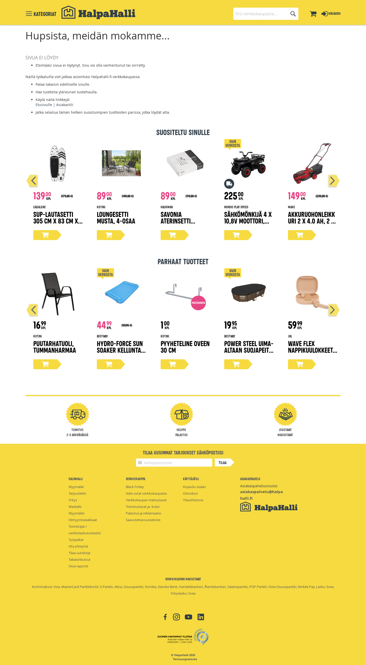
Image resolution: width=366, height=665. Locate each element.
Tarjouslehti (77, 493)
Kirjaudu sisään (194, 486)
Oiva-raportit (78, 566)
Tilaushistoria (193, 500)
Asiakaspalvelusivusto (258, 485)
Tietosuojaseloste (185, 659)
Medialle (75, 506)
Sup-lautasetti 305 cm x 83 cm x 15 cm (55, 220)
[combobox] (265, 14)
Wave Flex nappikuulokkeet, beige (311, 349)
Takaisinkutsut (79, 559)
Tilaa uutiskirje (79, 553)
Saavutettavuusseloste (143, 520)
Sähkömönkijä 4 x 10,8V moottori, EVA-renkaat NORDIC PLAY (248, 224)
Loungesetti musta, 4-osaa (116, 217)
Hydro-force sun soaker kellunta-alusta (120, 349)
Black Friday (135, 486)
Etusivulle (44, 104)
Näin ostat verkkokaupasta (146, 493)
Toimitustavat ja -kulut (143, 506)
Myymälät (76, 486)
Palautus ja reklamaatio (143, 513)
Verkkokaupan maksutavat (146, 500)
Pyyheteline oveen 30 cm (185, 346)
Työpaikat (76, 539)
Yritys (73, 500)
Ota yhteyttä (78, 546)
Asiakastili (64, 104)
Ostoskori (190, 493)
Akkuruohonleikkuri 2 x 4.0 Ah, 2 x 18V (311, 220)
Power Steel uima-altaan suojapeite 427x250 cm (248, 349)
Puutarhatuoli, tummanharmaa (54, 346)
